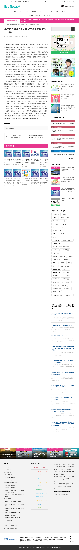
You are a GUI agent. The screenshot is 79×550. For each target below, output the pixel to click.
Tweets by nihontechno (61, 494)
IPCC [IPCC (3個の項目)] (69, 217)
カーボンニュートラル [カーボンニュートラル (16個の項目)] (59, 224)
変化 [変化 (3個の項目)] (55, 263)
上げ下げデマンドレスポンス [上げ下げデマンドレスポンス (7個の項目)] (61, 246)
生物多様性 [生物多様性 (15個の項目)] (66, 282)
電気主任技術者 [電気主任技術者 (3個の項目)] (57, 295)
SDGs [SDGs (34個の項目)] (55, 221)
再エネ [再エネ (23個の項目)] (56, 253)
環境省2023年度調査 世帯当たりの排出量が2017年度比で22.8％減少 (62, 410)
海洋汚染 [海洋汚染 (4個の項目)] (66, 272)
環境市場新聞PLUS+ (27, 2)
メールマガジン (37, 2)
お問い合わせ (47, 2)
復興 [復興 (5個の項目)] (70, 263)
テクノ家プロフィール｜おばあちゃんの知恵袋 (15, 495)
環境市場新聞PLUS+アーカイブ (12, 518)
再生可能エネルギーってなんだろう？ (60, 336)
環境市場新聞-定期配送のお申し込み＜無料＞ (14, 509)
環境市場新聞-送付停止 (10, 515)
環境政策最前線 (12, 21)
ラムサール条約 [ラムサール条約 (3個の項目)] (67, 240)
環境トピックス (17, 11)
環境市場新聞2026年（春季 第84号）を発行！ (62, 325)
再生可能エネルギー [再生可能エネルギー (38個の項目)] (59, 256)
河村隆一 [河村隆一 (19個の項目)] (56, 272)
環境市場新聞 (18, 2)
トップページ (7, 469)
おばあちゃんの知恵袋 (34, 16)
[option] (8, 453)
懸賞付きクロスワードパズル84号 (13, 501)
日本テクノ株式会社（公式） (27, 537)
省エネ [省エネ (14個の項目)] (56, 285)
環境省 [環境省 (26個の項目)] (56, 282)
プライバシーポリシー (46, 537)
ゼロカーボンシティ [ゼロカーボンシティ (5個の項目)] (58, 234)
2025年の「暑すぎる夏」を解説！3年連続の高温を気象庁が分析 (62, 373)
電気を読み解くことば (9, 485)
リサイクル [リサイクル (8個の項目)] (56, 243)
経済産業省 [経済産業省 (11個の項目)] (57, 288)
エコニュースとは (8, 2)
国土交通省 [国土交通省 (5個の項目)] (56, 259)
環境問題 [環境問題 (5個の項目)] (66, 279)
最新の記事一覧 (8, 475)
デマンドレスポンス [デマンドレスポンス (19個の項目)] (59, 237)
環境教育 (34, 11)
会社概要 (37, 537)
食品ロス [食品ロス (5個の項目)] (69, 295)
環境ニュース (39, 493)
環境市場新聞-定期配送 (41, 539)
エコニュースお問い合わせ (10, 528)
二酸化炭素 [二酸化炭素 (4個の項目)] (65, 250)
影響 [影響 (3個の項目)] (62, 263)
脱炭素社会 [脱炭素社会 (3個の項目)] (56, 292)
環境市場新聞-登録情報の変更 (12, 512)
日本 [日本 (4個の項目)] (55, 266)
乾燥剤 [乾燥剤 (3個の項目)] (55, 250)
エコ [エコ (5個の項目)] (63, 221)
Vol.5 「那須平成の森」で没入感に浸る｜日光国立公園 (62, 313)
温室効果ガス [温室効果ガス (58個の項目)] (57, 275)
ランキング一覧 (8, 520)
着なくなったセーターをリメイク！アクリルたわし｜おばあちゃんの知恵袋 (62, 386)
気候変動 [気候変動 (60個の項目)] (56, 269)
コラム (50, 11)
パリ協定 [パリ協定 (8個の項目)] (56, 240)
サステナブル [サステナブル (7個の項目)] (57, 230)
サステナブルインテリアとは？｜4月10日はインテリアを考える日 (62, 361)
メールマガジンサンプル (11, 525)
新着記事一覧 (7, 472)
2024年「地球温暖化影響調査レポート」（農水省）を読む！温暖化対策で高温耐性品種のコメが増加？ (62, 348)
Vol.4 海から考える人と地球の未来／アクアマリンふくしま (63, 398)
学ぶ (39, 482)
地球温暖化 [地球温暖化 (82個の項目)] (67, 259)
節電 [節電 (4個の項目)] (64, 285)
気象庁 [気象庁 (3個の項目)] (65, 269)
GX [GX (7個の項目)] (62, 217)
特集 (39, 486)
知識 (26, 11)
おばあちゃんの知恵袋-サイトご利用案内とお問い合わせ (14, 491)
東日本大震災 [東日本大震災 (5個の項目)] (65, 266)
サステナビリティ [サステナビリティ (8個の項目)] (58, 227)
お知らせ (56, 537)
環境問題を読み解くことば (10, 482)
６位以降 (71, 159)
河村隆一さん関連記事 (9, 477)
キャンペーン (47, 16)
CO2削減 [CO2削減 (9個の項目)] (56, 214)
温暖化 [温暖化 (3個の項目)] (67, 275)
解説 (57, 11)
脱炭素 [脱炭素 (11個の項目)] (67, 288)
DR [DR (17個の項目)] (55, 217)
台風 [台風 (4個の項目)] (71, 256)
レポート (42, 11)
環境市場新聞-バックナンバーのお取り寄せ (14, 504)
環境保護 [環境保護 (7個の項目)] (56, 279)
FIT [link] (10, 54)
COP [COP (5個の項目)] (64, 214)
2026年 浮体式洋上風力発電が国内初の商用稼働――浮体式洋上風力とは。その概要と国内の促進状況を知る (62, 423)
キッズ (63, 11)
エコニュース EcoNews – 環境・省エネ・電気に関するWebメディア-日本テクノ (63, 306)
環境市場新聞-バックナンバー (41, 540)
